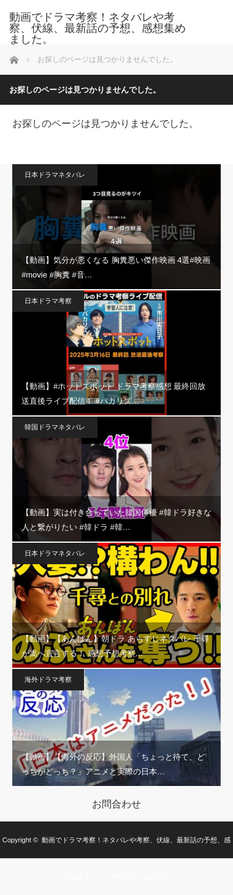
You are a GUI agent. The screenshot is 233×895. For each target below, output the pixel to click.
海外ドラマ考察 (48, 679)
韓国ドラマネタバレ (55, 427)
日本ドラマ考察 (48, 300)
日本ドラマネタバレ (55, 174)
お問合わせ (116, 804)
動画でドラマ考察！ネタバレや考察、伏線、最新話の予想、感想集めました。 (97, 28)
